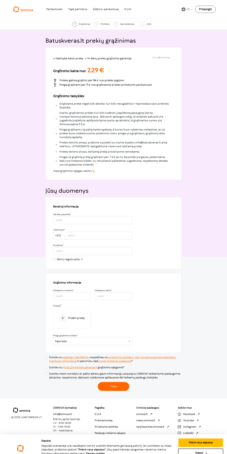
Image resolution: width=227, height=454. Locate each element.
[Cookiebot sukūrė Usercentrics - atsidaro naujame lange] (20, 447)
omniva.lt (144, 414)
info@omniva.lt (62, 414)
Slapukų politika (95, 436)
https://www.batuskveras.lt (80, 367)
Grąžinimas (84, 24)
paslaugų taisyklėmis (76, 357)
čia (93, 171)
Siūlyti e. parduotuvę (106, 9)
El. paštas (58, 245)
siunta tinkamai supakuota (115, 361)
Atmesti (200, 445)
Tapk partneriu (77, 9)
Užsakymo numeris (63, 290)
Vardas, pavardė (62, 214)
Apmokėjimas (127, 24)
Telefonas (59, 229)
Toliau (113, 386)
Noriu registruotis (70, 259)
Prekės (56, 306)
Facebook (189, 414)
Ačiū (149, 24)
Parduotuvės (54, 9)
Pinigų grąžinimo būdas (65, 335)
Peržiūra (105, 24)
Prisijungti (205, 9)
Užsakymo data (103, 290)
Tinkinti (201, 435)
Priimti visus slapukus (53, 444)
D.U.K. (127, 9)
